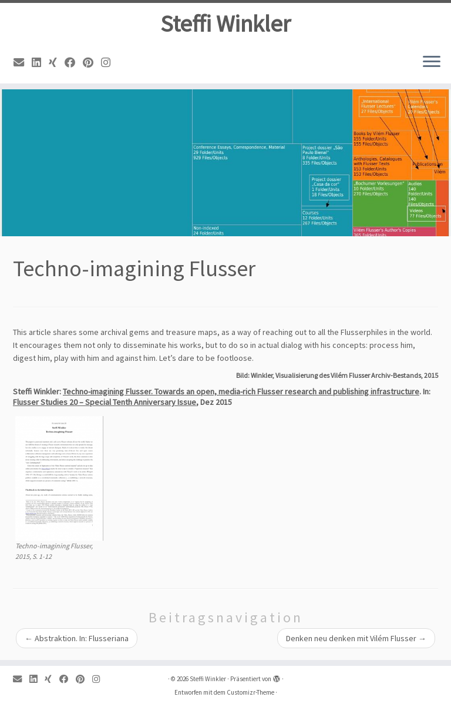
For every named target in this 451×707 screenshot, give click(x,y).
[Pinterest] (92, 62)
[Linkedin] (40, 62)
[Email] (23, 62)
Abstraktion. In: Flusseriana (77, 638)
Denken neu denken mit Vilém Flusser (356, 638)
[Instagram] (109, 62)
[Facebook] (74, 62)
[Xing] (57, 62)
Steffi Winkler (225, 23)
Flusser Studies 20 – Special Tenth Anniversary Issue (104, 402)
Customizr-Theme (250, 692)
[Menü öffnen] (431, 62)
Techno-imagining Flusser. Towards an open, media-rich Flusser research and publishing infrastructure (241, 391)
